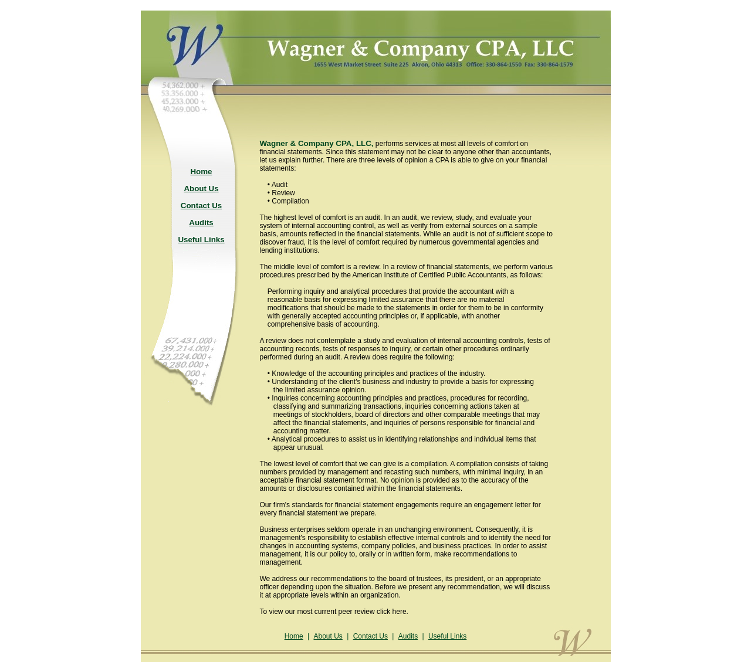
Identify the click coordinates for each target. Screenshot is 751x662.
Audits (408, 636)
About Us (327, 636)
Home (294, 636)
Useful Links (447, 636)
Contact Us (370, 636)
